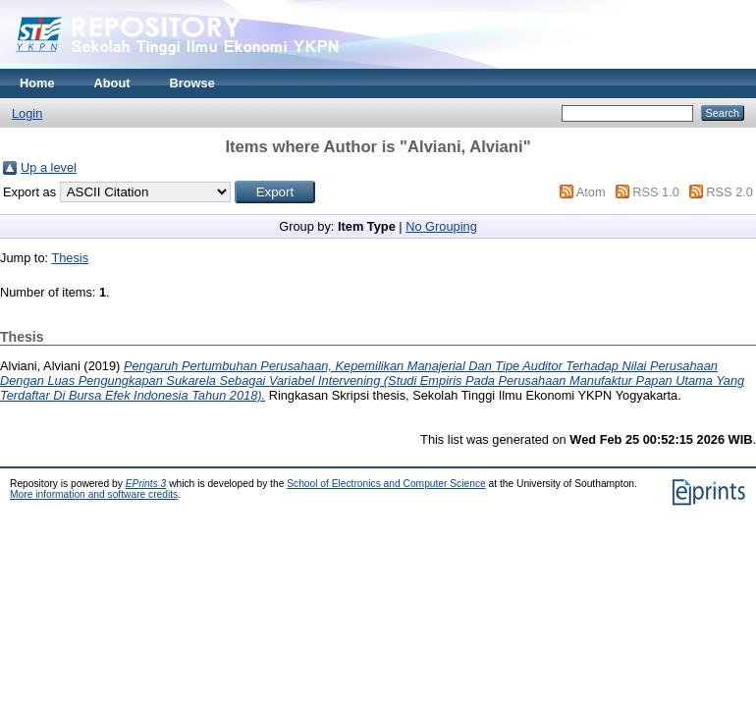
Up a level (49, 167)
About (112, 83)
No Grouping (441, 226)
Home (37, 83)
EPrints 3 (146, 483)
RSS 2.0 (729, 192)
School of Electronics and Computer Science (386, 483)
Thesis (69, 257)
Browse (192, 83)
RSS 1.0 (655, 192)
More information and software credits (94, 494)
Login (27, 113)
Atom (591, 192)
